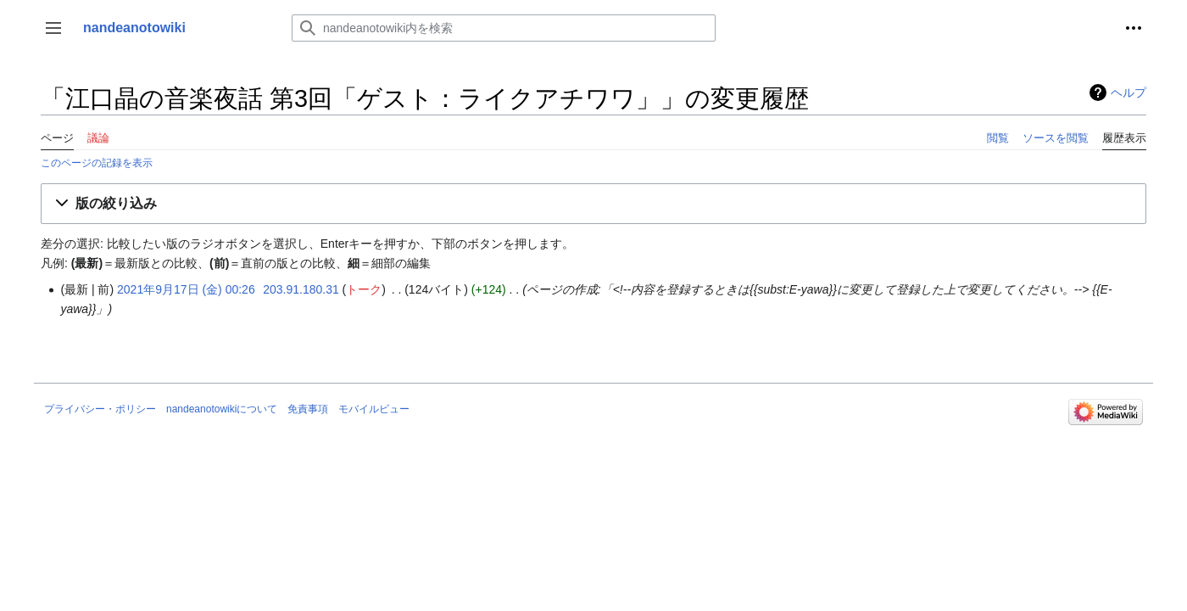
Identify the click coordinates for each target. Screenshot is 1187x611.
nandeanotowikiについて (221, 409)
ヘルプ (1128, 92)
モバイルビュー (374, 409)
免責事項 (307, 409)
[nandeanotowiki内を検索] (504, 28)
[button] (53, 28)
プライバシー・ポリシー (100, 409)
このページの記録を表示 (97, 162)
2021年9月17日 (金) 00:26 (186, 289)
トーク (364, 289)
